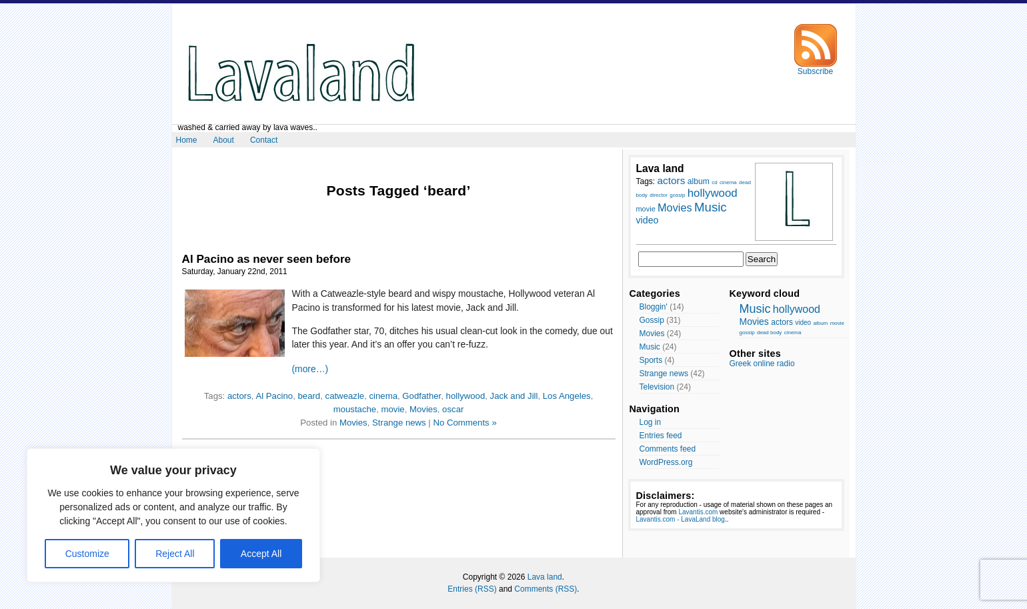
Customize (87, 553)
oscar (452, 409)
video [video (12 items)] (647, 220)
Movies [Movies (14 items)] (675, 207)
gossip (747, 333)
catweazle (345, 396)
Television (657, 387)
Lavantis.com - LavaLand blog (680, 519)
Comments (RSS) (545, 589)
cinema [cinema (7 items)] (728, 182)
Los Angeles (567, 396)
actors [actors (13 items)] (672, 180)
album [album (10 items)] (699, 181)
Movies (423, 409)
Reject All (174, 553)
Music (650, 347)
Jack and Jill (514, 396)
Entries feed (661, 435)
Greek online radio (762, 363)
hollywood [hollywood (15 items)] (713, 193)
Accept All (261, 553)
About (223, 140)
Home (186, 140)
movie (392, 409)
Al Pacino (274, 396)
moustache (355, 409)
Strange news (399, 423)
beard (308, 396)
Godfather (421, 396)
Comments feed (668, 449)
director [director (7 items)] (659, 195)
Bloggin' (654, 307)
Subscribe (815, 67)
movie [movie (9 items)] (646, 209)
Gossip (652, 320)
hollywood (465, 396)
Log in (651, 422)
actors (239, 396)
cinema (383, 396)
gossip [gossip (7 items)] (677, 195)
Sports (651, 360)
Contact (263, 140)
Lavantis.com (698, 512)
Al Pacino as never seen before (266, 258)
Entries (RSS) (471, 589)
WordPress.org (666, 462)
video (803, 322)
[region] (173, 515)
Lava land (545, 577)
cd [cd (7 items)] (714, 182)
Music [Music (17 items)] (710, 207)
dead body (769, 333)
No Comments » (464, 423)
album (820, 323)
